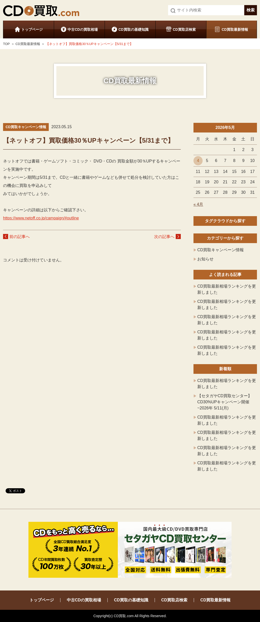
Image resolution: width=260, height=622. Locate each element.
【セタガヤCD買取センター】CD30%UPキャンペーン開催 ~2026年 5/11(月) (224, 402)
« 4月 (198, 204)
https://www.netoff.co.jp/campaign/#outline (41, 218)
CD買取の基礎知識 (133, 29)
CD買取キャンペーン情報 (220, 250)
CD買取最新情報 (235, 29)
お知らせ (205, 259)
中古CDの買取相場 (83, 29)
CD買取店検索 (184, 29)
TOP (6, 44)
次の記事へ (164, 236)
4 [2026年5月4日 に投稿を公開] (198, 160)
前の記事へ (19, 236)
